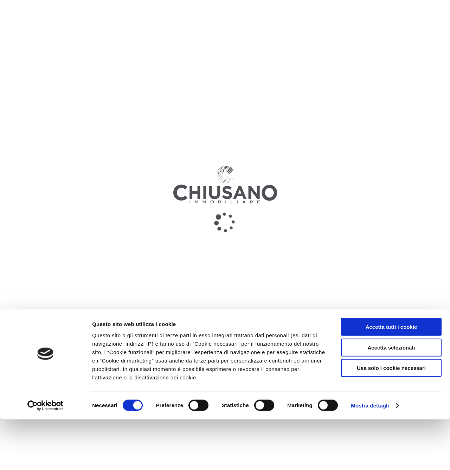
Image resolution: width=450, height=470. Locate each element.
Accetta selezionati (391, 398)
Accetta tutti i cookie (391, 377)
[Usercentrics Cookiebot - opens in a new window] (45, 456)
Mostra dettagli (370, 456)
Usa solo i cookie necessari (391, 419)
